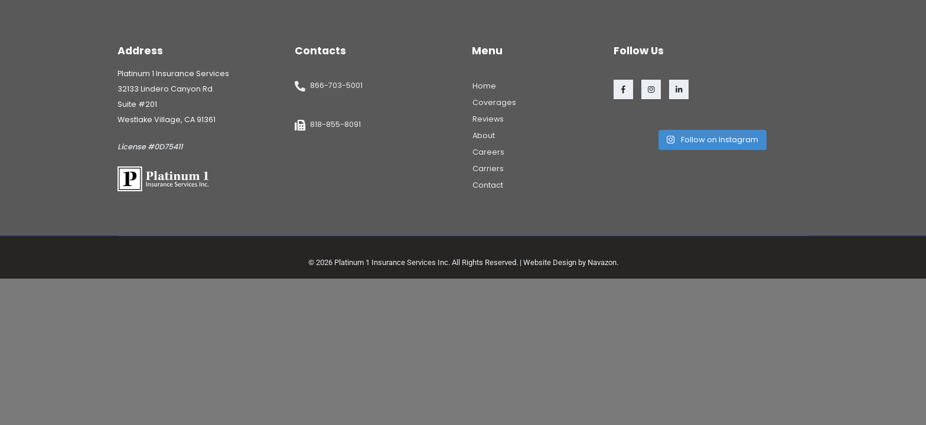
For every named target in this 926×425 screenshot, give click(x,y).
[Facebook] (623, 89)
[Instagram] (651, 89)
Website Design (549, 262)
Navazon (602, 262)
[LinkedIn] (679, 89)
